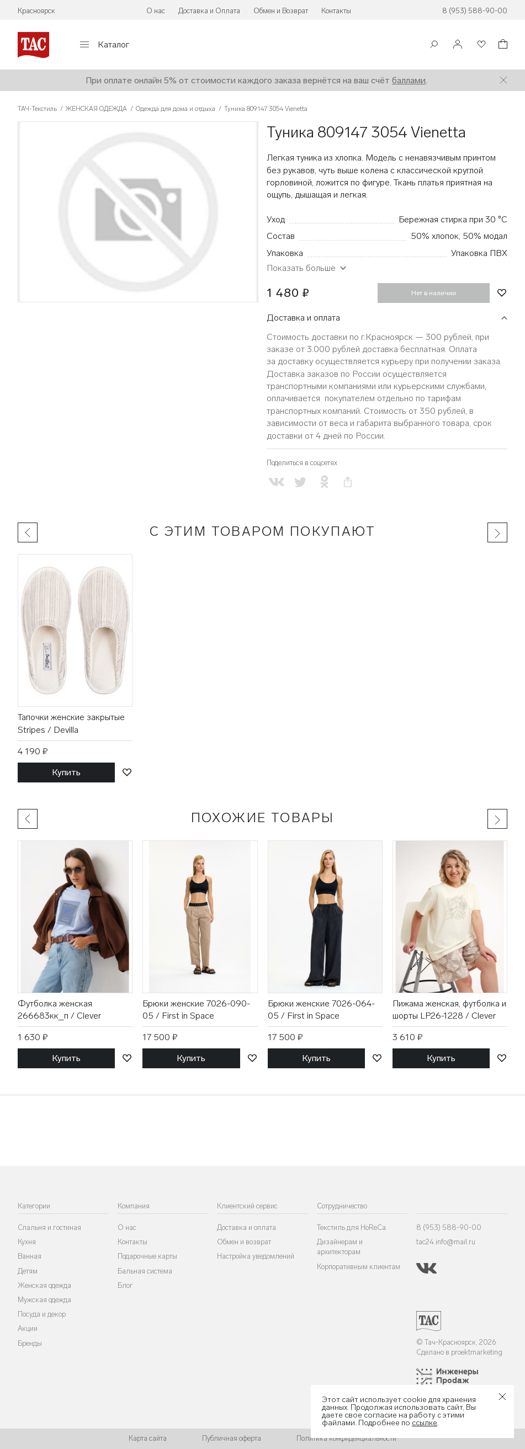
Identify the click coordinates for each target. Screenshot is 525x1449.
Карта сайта (148, 1438)
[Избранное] (480, 45)
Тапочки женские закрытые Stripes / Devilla (71, 723)
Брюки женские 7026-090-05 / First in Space (196, 1009)
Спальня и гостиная (49, 1227)
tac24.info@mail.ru (445, 1242)
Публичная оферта (231, 1438)
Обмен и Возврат (280, 11)
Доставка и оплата (303, 317)
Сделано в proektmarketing (459, 1352)
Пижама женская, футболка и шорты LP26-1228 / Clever (449, 1009)
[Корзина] (501, 45)
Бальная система (145, 1271)
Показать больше (301, 268)
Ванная (29, 1256)
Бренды (30, 1343)
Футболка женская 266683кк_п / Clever (59, 1009)
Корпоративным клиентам (358, 1266)
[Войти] (457, 45)
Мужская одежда (44, 1300)
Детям (28, 1271)
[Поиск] (434, 45)
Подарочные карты (147, 1256)
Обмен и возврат (244, 1242)
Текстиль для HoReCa (351, 1227)
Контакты (336, 11)
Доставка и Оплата (209, 11)
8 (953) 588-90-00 (474, 11)
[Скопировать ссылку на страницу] (348, 482)
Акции (28, 1328)
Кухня (27, 1242)
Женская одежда (44, 1285)
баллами (409, 80)
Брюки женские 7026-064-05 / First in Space (321, 1009)
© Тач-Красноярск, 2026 (456, 1342)
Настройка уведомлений (255, 1256)
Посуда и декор (42, 1314)
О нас (155, 11)
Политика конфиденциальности (346, 1438)
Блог (125, 1285)
